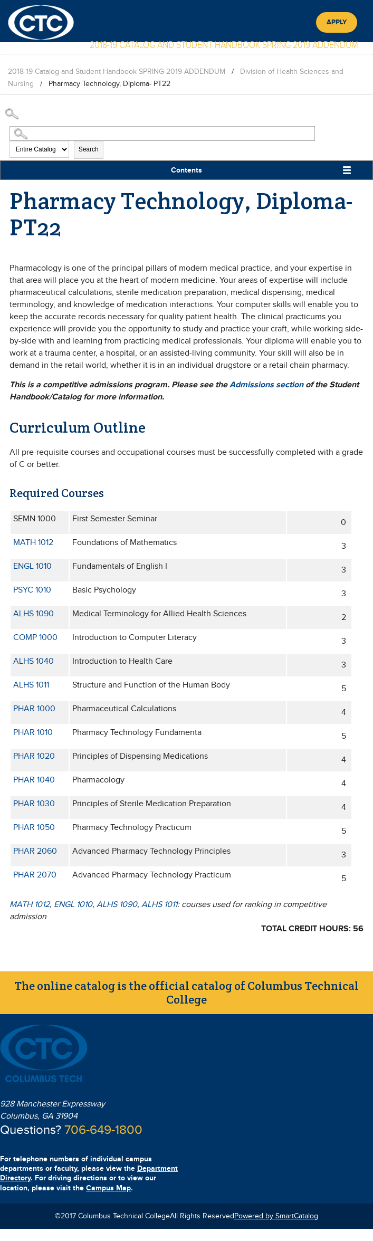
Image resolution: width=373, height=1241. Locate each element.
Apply (337, 22)
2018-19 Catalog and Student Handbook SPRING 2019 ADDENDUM (116, 72)
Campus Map (108, 1187)
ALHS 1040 (33, 661)
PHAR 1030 (34, 804)
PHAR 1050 (34, 828)
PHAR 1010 (33, 733)
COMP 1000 (35, 638)
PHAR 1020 (34, 756)
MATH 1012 (33, 543)
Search (89, 149)
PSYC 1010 (32, 590)
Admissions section (266, 385)
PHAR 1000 (34, 709)
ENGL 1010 (32, 566)
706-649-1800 (103, 1130)
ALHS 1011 (31, 685)
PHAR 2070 (34, 875)
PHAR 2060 (35, 851)
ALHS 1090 (33, 614)
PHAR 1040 (34, 780)
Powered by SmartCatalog (276, 1216)
